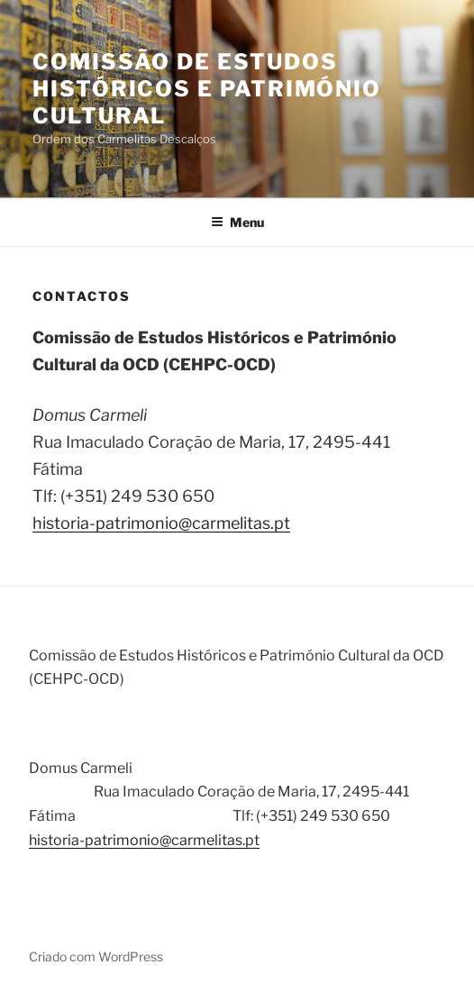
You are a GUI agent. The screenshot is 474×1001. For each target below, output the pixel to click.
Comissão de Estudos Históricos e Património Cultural (206, 89)
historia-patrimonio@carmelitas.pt (161, 523)
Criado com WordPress (96, 956)
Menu (237, 222)
